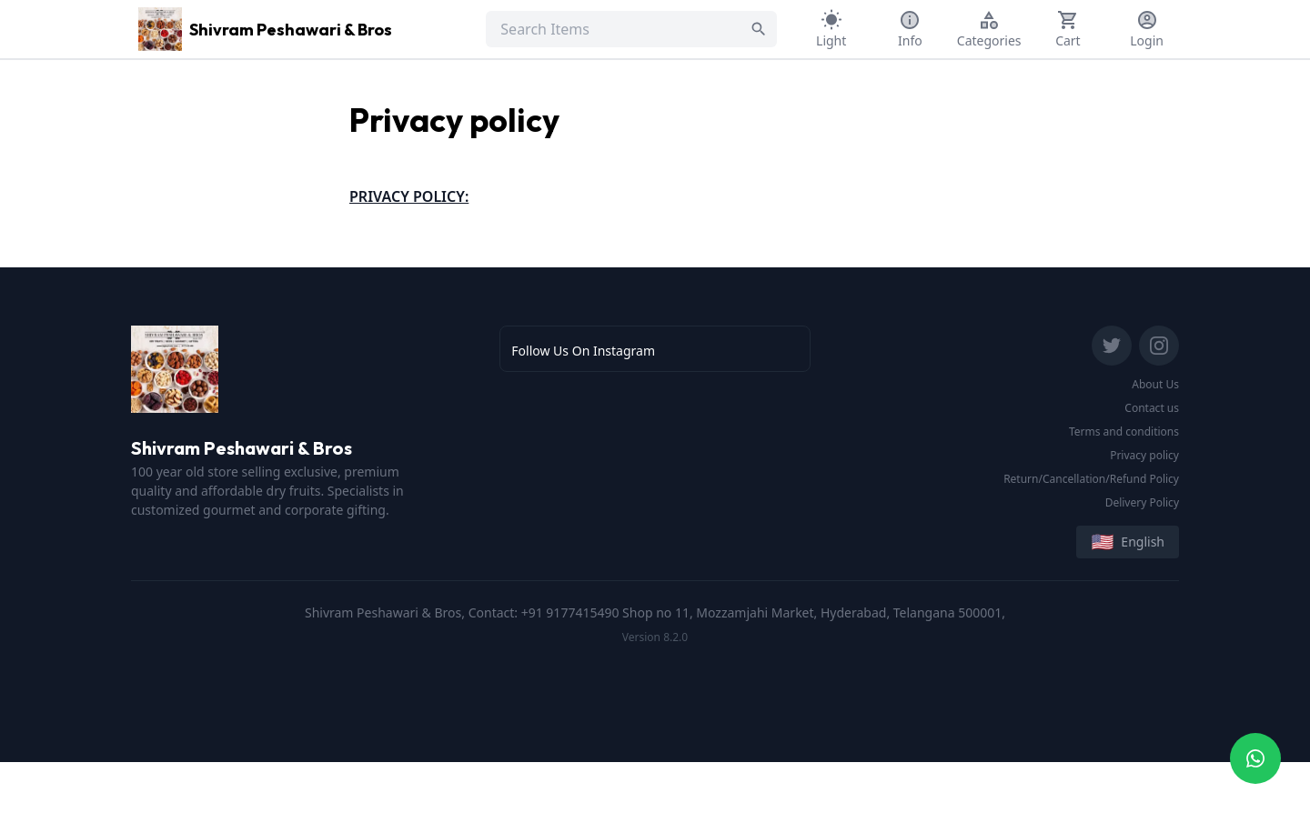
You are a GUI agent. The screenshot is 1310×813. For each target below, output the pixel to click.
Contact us (1151, 408)
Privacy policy (1144, 455)
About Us (1155, 384)
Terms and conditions (1124, 431)
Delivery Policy (1142, 502)
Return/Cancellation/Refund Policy (1091, 479)
